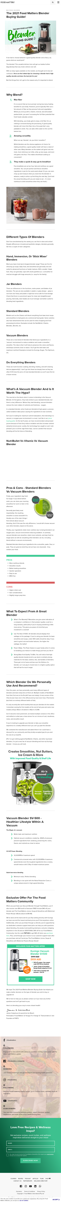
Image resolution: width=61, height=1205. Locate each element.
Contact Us (17, 1181)
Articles (35, 1178)
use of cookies (23, 1200)
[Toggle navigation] (58, 2)
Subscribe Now (30, 1161)
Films (42, 1178)
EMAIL (10, 1149)
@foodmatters (11, 1040)
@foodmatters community (15, 1061)
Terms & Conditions (29, 1191)
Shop (48, 1178)
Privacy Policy (41, 1191)
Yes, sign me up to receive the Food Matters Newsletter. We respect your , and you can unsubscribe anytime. (32, 1155)
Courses (13, 1178)
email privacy (50, 1154)
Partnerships (27, 1181)
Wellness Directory (41, 1181)
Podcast (28, 1178)
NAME (10, 1143)
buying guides (13, 10)
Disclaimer (19, 1191)
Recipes (20, 1178)
